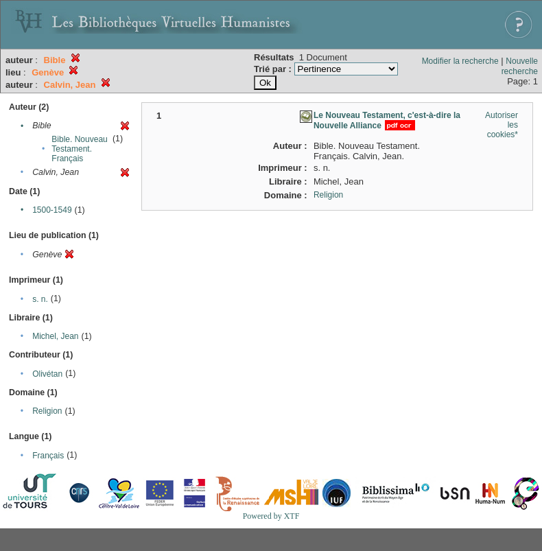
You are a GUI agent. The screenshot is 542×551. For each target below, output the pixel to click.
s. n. (40, 299)
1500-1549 (51, 210)
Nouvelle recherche (520, 66)
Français (48, 455)
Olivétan (47, 374)
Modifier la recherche (460, 61)
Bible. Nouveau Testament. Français (79, 148)
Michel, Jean (55, 336)
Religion (47, 411)
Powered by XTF (271, 516)
